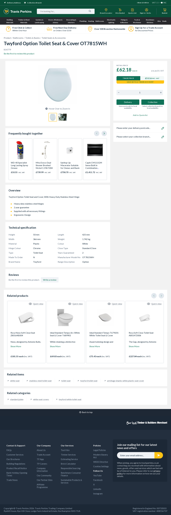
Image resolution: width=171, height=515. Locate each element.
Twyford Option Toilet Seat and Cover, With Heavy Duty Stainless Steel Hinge (58, 198)
